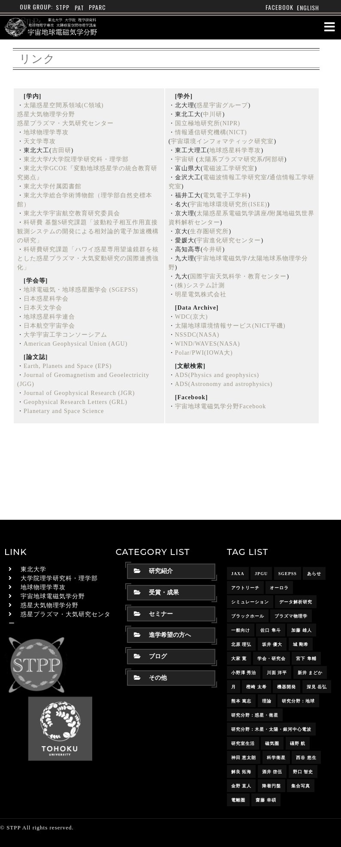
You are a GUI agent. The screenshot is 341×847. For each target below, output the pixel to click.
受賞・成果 (156, 592)
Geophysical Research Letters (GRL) (75, 402)
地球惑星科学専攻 (235, 150)
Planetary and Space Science (64, 411)
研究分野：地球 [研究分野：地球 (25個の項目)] (298, 701)
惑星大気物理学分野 (46, 114)
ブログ (150, 656)
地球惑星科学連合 (49, 316)
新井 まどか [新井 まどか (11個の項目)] (310, 672)
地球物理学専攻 (46, 132)
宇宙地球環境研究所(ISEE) (228, 204)
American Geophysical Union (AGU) (75, 344)
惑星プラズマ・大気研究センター (65, 123)
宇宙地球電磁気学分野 (53, 596)
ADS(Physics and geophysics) (217, 375)
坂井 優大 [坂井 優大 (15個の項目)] (272, 644)
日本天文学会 (43, 307)
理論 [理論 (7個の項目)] (267, 701)
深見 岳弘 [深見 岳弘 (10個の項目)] (317, 686)
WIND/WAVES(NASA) (207, 344)
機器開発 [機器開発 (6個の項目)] (286, 686)
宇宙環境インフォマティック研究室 (222, 141)
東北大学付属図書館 (52, 186)
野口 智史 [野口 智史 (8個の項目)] (303, 771)
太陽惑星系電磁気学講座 (231, 213)
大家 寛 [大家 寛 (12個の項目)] (239, 658)
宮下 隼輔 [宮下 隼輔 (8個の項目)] (306, 658)
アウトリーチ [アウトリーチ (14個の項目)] (245, 587)
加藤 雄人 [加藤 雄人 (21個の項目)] (301, 630)
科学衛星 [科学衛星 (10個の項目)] (276, 757)
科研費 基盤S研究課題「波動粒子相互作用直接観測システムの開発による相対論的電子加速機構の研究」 (88, 231)
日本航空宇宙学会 (49, 326)
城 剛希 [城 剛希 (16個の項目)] (301, 644)
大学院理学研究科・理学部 (90, 159)
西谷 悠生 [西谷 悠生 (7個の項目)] (306, 757)
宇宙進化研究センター (228, 240)
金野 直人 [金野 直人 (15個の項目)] (241, 786)
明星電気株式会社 (200, 294)
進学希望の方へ (162, 635)
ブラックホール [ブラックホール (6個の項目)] (247, 616)
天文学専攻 (40, 141)
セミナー (153, 614)
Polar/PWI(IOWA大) (204, 353)
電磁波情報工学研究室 (235, 177)
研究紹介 (153, 571)
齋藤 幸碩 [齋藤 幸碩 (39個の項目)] (266, 800)
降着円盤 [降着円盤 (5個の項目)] (271, 786)
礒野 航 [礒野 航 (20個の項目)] (298, 743)
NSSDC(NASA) (197, 335)
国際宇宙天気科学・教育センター (238, 276)
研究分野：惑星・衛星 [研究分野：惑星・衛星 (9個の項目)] (254, 715)
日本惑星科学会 (46, 298)
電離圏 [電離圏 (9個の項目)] (238, 800)
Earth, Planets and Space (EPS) (68, 366)
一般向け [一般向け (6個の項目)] (240, 630)
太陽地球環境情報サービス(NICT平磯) (230, 326)
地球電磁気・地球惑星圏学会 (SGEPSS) (81, 289)
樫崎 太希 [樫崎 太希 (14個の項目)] (256, 686)
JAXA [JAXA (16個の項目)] (237, 573)
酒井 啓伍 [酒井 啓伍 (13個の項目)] (272, 771)
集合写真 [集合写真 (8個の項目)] (300, 786)
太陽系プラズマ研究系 (231, 159)
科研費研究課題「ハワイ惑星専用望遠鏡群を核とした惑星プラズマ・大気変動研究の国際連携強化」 (88, 258)
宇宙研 (184, 159)
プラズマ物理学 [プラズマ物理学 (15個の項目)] (291, 616)
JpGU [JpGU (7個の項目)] (261, 573)
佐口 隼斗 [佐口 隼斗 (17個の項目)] (270, 630)
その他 (150, 678)
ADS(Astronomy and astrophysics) (224, 384)
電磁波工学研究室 (228, 168)
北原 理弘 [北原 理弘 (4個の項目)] (241, 644)
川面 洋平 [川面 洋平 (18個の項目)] (277, 672)
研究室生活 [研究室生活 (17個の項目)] (243, 743)
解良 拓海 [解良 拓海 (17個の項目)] (241, 771)
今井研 (212, 249)
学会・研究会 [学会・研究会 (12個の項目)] (271, 658)
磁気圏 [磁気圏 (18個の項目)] (272, 743)
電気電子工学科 (225, 195)
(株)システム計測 (200, 285)
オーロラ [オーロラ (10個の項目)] (279, 587)
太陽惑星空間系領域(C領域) (64, 105)
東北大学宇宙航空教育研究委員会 (72, 213)
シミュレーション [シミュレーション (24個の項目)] (250, 602)
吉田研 (61, 150)
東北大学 (36, 159)
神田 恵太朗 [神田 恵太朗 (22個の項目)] (244, 757)
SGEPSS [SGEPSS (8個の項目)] (287, 573)
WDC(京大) (191, 316)
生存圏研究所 (209, 231)
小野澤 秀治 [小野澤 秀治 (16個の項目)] (244, 672)
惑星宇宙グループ (222, 105)
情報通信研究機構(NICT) (211, 132)
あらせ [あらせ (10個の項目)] (314, 573)
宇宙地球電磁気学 (222, 258)
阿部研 (274, 159)
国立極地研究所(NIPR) (207, 123)
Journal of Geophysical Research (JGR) (79, 393)
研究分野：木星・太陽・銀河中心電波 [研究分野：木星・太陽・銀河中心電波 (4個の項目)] (271, 729)
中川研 (212, 114)
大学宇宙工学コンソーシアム (65, 335)
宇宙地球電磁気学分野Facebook (220, 406)
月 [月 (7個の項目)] (233, 686)
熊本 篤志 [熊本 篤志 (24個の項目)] (241, 701)
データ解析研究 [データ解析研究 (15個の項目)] (295, 602)
